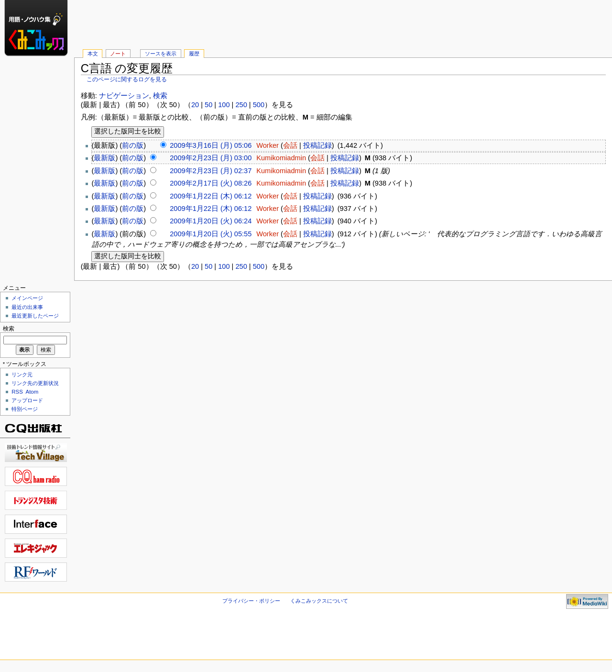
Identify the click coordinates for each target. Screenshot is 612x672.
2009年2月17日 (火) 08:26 (210, 183)
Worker (267, 145)
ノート (118, 53)
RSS (17, 392)
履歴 (194, 53)
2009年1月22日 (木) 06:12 (210, 196)
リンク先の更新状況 (35, 383)
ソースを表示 (160, 53)
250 (241, 105)
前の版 (132, 145)
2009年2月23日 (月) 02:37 (210, 171)
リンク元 (22, 374)
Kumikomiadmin (281, 158)
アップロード (27, 400)
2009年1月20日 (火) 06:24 (210, 221)
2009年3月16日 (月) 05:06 (210, 145)
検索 (160, 95)
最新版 (104, 158)
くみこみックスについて (319, 601)
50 (208, 105)
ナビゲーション (124, 95)
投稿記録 (317, 145)
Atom (32, 392)
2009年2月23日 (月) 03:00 (210, 158)
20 (195, 105)
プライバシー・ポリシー (251, 601)
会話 (290, 145)
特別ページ (24, 409)
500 (258, 105)
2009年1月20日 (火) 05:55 (210, 234)
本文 (92, 53)
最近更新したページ (35, 316)
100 (224, 105)
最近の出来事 (27, 307)
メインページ (27, 298)
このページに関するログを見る (127, 79)
